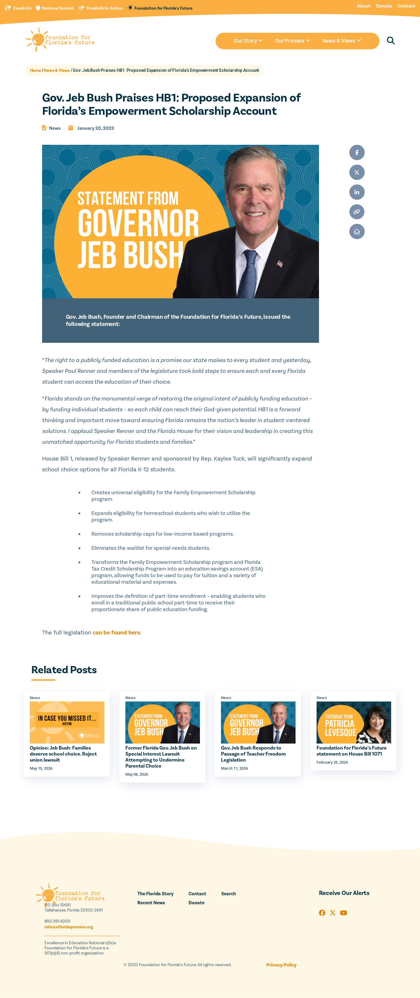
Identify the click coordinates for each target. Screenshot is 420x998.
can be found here (116, 633)
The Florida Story (155, 894)
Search (228, 894)
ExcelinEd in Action (105, 8)
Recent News (151, 903)
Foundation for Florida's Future (163, 8)
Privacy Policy (281, 965)
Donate (384, 6)
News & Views (57, 70)
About (363, 6)
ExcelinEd (22, 8)
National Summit (58, 8)
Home (35, 70)
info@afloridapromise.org (68, 927)
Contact (406, 6)
